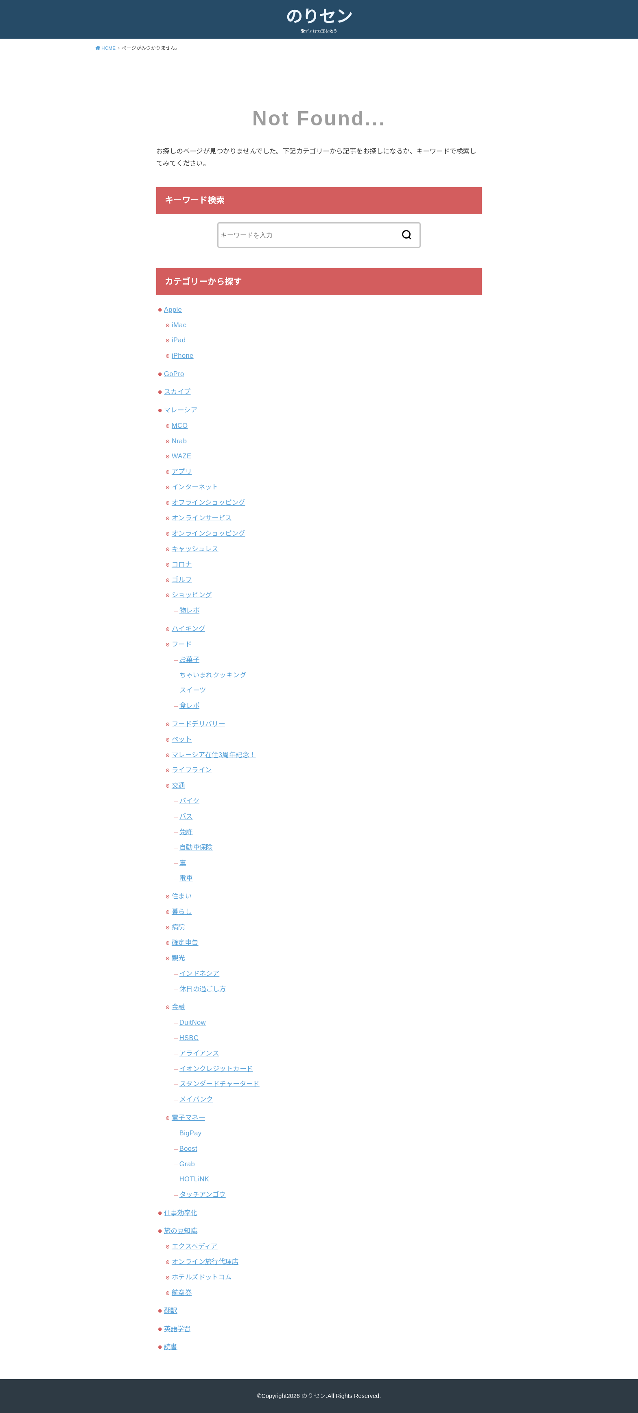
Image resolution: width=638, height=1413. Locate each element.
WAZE (182, 456)
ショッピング (192, 594)
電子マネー (188, 1117)
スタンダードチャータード (219, 1083)
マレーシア (180, 410)
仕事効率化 (180, 1212)
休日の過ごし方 (202, 988)
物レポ (189, 610)
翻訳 (170, 1310)
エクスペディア (195, 1246)
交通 (178, 785)
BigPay (190, 1133)
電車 (186, 878)
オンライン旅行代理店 (205, 1261)
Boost (188, 1148)
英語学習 (177, 1328)
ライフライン (192, 769)
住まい (182, 896)
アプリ (182, 471)
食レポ (189, 705)
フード (182, 644)
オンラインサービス (202, 517)
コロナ (182, 564)
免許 (186, 831)
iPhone (183, 355)
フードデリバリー (198, 723)
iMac (179, 325)
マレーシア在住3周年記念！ (214, 754)
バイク (189, 800)
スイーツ (192, 690)
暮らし (182, 911)
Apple (173, 309)
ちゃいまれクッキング (212, 675)
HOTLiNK (194, 1179)
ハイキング (188, 628)
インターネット (195, 487)
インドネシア (199, 973)
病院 (178, 927)
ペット (182, 739)
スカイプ (177, 391)
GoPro (174, 373)
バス (186, 816)
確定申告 (185, 942)
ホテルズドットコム (202, 1277)
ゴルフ (182, 579)
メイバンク (196, 1099)
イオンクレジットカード (216, 1068)
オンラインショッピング (208, 533)
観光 (178, 958)
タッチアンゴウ (202, 1194)
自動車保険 (196, 847)
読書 (170, 1346)
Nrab (179, 441)
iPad (179, 340)
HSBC (189, 1037)
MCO (180, 425)
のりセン (319, 16)
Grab (187, 1164)
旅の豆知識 (180, 1230)
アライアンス (199, 1053)
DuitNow (192, 1022)
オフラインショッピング (208, 502)
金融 (178, 1006)
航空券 (182, 1292)
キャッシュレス (195, 548)
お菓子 (189, 659)
